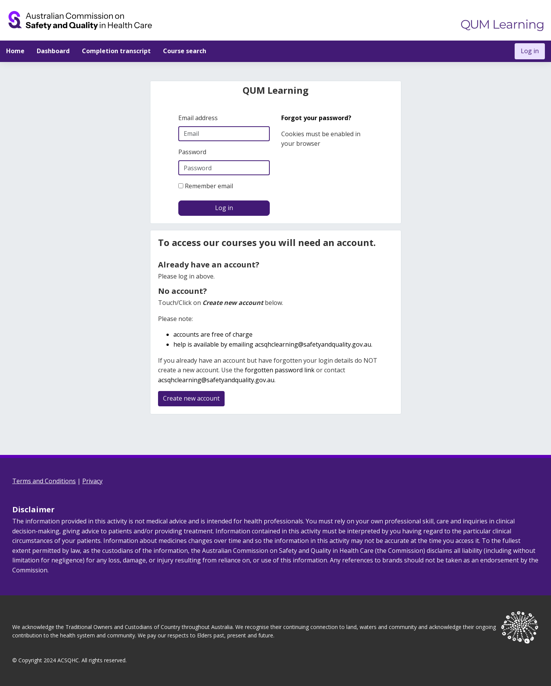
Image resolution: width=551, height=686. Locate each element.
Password (192, 152)
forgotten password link (280, 370)
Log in (530, 51)
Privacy (92, 481)
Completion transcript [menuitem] (116, 51)
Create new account (191, 398)
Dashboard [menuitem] (53, 51)
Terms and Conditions (44, 481)
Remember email (209, 186)
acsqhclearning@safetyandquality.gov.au (313, 344)
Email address (198, 118)
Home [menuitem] (15, 51)
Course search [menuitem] (184, 51)
